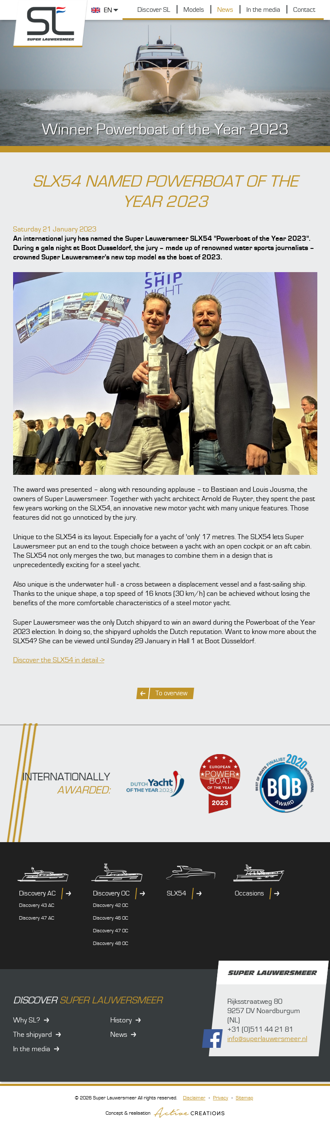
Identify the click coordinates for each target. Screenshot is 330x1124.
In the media (263, 10)
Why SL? (26, 1020)
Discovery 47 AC (36, 918)
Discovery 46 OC (110, 918)
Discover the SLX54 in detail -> (58, 660)
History (121, 1020)
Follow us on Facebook (212, 1038)
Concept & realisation (165, 1112)
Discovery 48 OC (110, 943)
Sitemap (244, 1098)
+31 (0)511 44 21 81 (260, 1029)
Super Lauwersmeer (51, 24)
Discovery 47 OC (110, 931)
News (225, 10)
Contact (304, 10)
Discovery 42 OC (110, 905)
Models (193, 10)
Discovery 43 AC (36, 905)
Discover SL (153, 10)
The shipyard (32, 1034)
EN (108, 10)
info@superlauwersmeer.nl (267, 1039)
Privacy (220, 1098)
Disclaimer (194, 1098)
